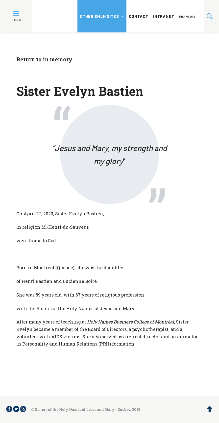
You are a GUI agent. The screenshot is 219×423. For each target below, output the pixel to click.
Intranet (163, 16)
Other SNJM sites (99, 16)
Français (187, 16)
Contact (138, 16)
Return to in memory (44, 59)
